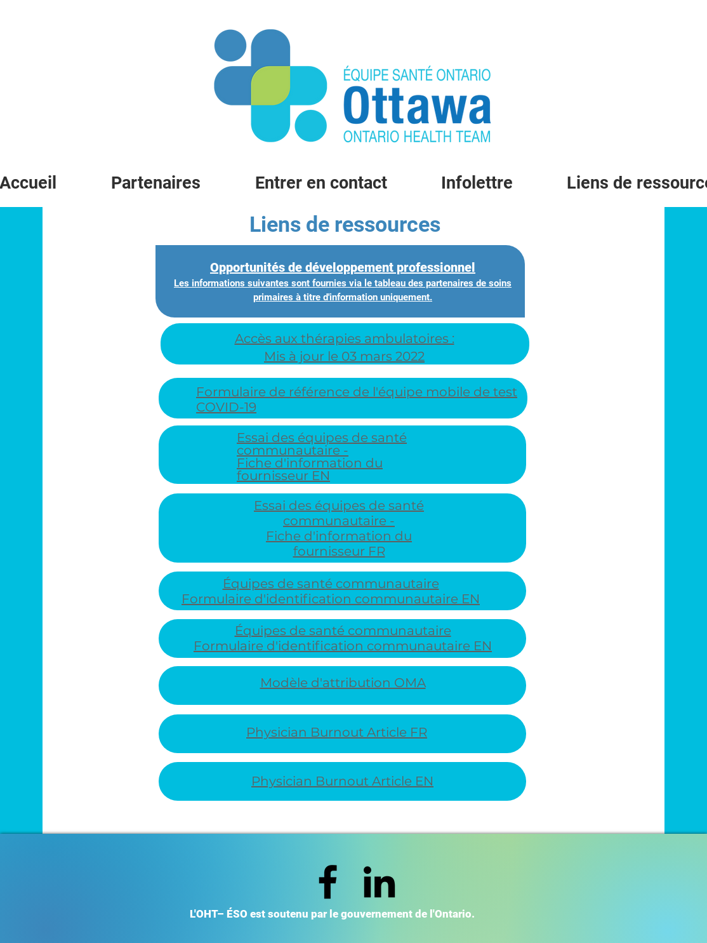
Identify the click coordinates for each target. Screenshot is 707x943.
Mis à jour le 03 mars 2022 (344, 356)
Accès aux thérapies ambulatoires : (344, 338)
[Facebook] (327, 881)
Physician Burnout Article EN (342, 781)
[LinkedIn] (379, 881)
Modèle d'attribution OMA (343, 682)
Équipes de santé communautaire (331, 583)
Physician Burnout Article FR (336, 732)
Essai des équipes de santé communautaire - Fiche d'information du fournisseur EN (322, 456)
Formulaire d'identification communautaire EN (331, 598)
